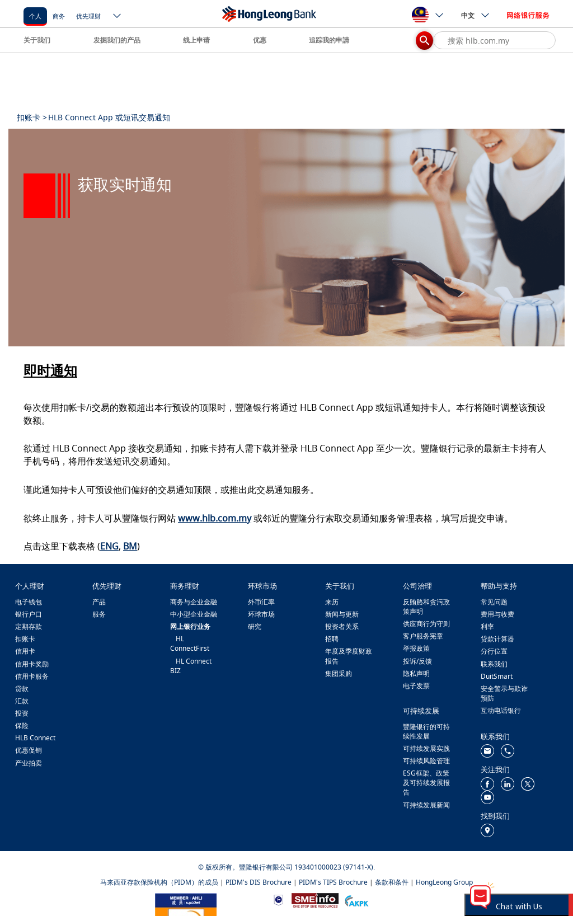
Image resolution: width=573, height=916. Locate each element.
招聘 (332, 638)
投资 (22, 713)
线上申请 (196, 40)
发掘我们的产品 (116, 40)
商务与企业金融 (193, 602)
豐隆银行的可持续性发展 (426, 731)
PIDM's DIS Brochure (259, 882)
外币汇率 (261, 602)
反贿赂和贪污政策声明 (426, 606)
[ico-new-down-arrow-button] (117, 17)
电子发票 (416, 685)
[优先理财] (88, 15)
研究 (254, 626)
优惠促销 (28, 750)
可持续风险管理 (426, 760)
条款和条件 (391, 882)
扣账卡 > (32, 117)
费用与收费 (497, 614)
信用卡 (25, 651)
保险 (22, 725)
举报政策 (416, 648)
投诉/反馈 (417, 661)
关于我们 (37, 40)
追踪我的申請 (329, 40)
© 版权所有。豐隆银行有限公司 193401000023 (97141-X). (286, 867)
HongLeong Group (444, 882)
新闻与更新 (342, 614)
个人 (35, 16)
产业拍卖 (28, 763)
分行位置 (494, 651)
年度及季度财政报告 (348, 655)
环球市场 (261, 614)
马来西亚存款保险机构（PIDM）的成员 (159, 882)
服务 (99, 614)
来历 (332, 602)
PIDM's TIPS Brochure (333, 882)
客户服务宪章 (423, 636)
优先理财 (88, 16)
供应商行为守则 (426, 623)
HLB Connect (35, 738)
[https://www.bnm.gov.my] (278, 899)
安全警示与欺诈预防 (504, 693)
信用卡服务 (32, 676)
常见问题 (494, 602)
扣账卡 (25, 638)
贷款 (22, 688)
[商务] (59, 15)
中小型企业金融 (193, 614)
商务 (59, 16)
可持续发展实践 (426, 748)
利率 (487, 626)
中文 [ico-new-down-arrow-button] (475, 15)
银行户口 (28, 614)
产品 (99, 602)
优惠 (259, 40)
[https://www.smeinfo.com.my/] (315, 899)
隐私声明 (416, 673)
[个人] (35, 15)
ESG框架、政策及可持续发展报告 (426, 782)
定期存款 (28, 626)
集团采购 (338, 673)
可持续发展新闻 (426, 805)
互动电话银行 (501, 710)
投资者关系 (342, 626)
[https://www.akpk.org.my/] (356, 899)
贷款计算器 (497, 638)
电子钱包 (28, 602)
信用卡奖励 (32, 664)
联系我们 (494, 664)
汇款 (22, 701)
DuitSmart (497, 676)
